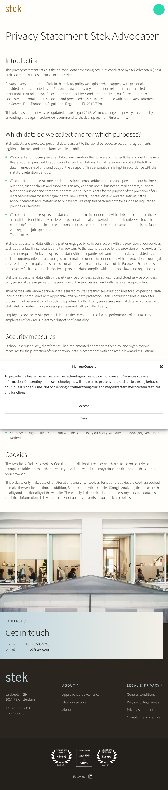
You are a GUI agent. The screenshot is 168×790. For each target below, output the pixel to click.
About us (69, 709)
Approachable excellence (81, 694)
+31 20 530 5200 (37, 644)
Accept (84, 405)
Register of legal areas (143, 702)
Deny (84, 418)
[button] (161, 367)
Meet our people (74, 702)
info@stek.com (37, 649)
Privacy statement (140, 709)
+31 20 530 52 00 (17, 708)
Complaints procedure (143, 717)
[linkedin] (90, 776)
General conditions (141, 694)
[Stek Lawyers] (13, 9)
